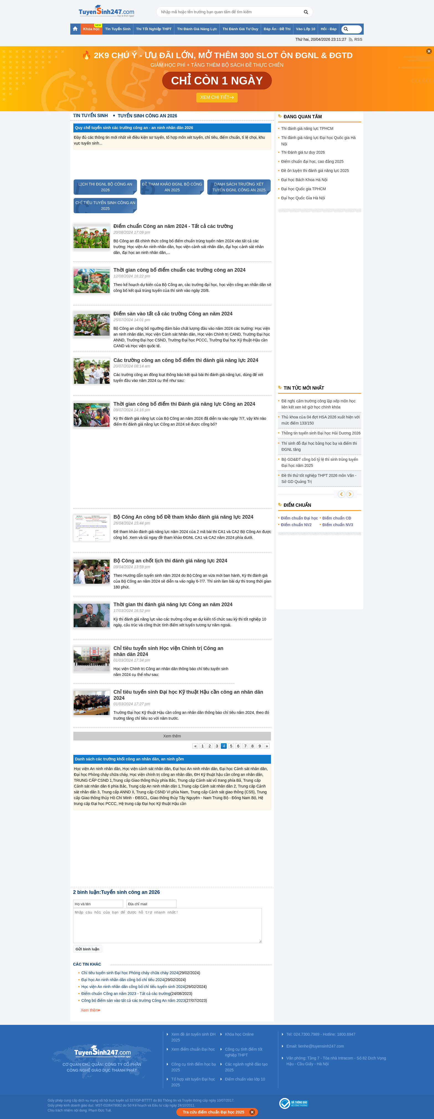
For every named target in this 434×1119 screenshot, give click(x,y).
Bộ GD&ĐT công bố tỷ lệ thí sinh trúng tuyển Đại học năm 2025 (319, 462)
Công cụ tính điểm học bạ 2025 (193, 1067)
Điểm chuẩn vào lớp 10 (245, 1079)
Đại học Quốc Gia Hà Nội (303, 198)
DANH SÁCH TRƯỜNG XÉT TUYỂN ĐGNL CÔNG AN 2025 (236, 187)
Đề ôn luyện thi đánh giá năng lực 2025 (315, 170)
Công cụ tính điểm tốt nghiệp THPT (243, 1052)
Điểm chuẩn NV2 (296, 525)
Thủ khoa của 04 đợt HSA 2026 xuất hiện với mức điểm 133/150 (320, 420)
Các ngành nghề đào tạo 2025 (246, 1067)
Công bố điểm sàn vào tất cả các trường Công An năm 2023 (133, 1000)
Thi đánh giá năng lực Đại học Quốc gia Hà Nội (318, 140)
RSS (358, 39)
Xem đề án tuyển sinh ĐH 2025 (193, 1037)
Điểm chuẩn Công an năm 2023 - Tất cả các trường (125, 993)
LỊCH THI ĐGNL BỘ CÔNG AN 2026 (103, 187)
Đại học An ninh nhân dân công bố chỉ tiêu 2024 (122, 979)
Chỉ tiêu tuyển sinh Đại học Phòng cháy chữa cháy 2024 (129, 973)
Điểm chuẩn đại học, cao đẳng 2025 (312, 161)
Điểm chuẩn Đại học (299, 518)
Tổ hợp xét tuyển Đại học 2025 (193, 1082)
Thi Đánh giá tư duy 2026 (303, 152)
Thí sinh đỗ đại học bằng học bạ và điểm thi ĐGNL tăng (319, 446)
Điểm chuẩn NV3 (337, 525)
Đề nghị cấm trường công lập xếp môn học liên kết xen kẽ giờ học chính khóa (318, 404)
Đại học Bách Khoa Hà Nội (304, 180)
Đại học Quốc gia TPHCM (303, 189)
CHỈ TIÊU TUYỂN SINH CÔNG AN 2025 (104, 205)
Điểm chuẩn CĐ (336, 518)
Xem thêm (90, 1010)
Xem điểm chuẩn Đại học (193, 1049)
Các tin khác (87, 964)
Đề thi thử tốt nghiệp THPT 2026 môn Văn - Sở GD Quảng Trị (318, 478)
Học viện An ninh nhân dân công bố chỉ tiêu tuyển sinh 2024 (133, 986)
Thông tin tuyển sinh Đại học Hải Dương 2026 (321, 433)
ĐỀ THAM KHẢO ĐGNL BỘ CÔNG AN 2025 (171, 187)
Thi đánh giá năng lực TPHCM (307, 128)
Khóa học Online (239, 1034)
